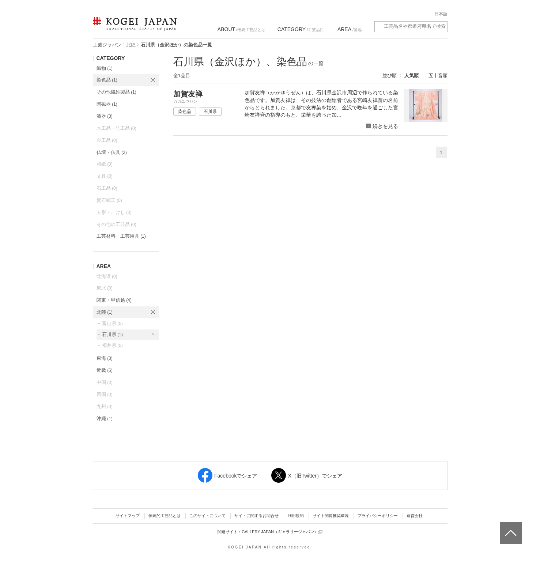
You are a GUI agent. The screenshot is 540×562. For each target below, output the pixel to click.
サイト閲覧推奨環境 (331, 515)
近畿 (105, 370)
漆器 (105, 116)
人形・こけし (114, 212)
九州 (105, 406)
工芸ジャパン (107, 45)
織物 (105, 68)
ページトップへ (510, 527)
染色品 (107, 80)
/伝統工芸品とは (241, 29)
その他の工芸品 (116, 224)
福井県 (112, 345)
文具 (105, 176)
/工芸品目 (300, 29)
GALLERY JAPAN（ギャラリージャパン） (282, 531)
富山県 (112, 323)
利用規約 (296, 515)
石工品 (107, 188)
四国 (105, 394)
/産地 (349, 29)
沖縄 (105, 418)
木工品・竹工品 (116, 128)
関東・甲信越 (114, 300)
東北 (105, 288)
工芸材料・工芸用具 (121, 236)
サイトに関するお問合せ (256, 515)
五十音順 (438, 75)
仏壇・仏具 (112, 152)
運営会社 (415, 515)
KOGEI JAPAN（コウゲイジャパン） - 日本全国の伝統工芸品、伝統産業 (133, 28)
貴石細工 (109, 200)
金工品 (107, 140)
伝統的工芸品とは (164, 515)
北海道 (107, 276)
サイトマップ (128, 515)
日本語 (441, 13)
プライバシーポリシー (378, 515)
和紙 (105, 164)
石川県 (112, 334)
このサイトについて (207, 515)
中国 (105, 382)
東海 (105, 358)
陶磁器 (107, 104)
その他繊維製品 (116, 92)
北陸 (131, 45)
